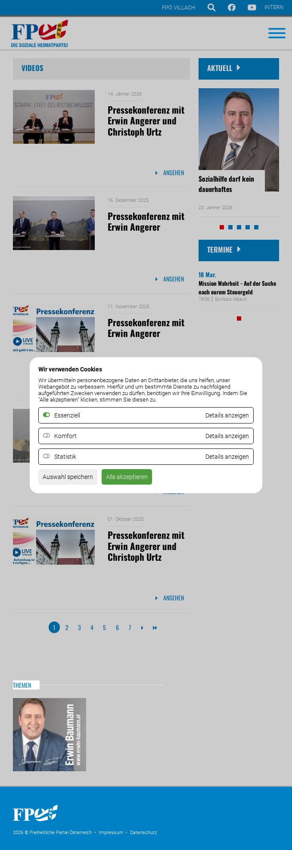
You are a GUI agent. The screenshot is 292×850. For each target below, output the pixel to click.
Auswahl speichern (68, 476)
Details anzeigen (227, 436)
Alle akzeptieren (127, 476)
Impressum (111, 832)
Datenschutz (143, 832)
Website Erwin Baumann (49, 734)
